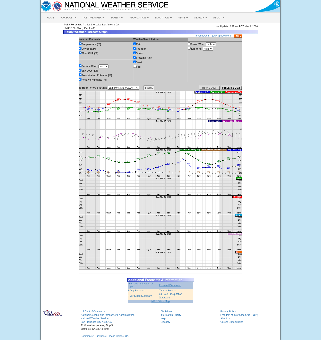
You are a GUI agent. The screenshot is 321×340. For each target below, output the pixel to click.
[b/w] (214, 35)
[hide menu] (225, 35)
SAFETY (116, 17)
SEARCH (200, 17)
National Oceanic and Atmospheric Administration (108, 315)
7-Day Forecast (136, 290)
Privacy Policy (228, 311)
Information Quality (170, 315)
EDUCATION (163, 17)
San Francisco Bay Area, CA (96, 322)
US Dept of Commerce (93, 311)
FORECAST (68, 17)
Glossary (165, 322)
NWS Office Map (160, 301)
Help (163, 318)
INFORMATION (138, 17)
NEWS (183, 17)
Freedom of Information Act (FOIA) (239, 315)
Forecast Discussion (170, 285)
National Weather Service (95, 318)
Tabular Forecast (168, 290)
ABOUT (218, 17)
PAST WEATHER (93, 17)
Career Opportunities (231, 322)
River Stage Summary (140, 295)
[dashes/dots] (203, 35)
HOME (50, 17)
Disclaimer (166, 311)
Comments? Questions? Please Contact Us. (105, 336)
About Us (225, 318)
